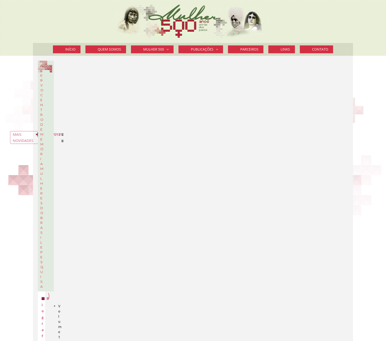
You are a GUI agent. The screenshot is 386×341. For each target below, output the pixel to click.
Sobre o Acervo (88, 108)
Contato (320, 49)
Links (285, 49)
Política (281, 210)
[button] (169, 49)
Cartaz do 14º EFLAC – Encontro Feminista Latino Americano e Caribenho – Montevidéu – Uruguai (308, 165)
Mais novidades (321, 177)
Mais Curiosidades (318, 262)
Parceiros (249, 49)
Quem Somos (109, 49)
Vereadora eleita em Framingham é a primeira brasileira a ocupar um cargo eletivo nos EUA (306, 142)
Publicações (207, 49)
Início (70, 49)
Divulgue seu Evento (296, 294)
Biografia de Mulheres (146, 146)
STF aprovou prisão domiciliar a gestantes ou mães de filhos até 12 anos (304, 102)
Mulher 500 (158, 49)
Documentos (57, 90)
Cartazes (54, 97)
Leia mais (281, 256)
